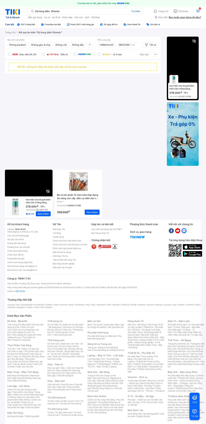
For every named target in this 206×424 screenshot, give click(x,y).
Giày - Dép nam (56, 381)
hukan (29, 307)
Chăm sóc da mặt (15, 389)
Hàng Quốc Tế (135, 321)
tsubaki (48, 307)
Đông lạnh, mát (27, 354)
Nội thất (100, 380)
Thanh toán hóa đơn (137, 380)
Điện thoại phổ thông (22, 378)
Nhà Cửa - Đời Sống (98, 372)
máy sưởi (172, 400)
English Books (143, 416)
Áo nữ (50, 324)
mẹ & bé (56, 17)
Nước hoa (17, 405)
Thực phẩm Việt (31, 351)
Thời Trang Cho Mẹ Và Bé (19, 324)
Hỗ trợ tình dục (30, 405)
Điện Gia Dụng (15, 412)
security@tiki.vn (30, 270)
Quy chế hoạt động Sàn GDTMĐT (106, 229)
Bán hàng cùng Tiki (100, 233)
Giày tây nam (67, 384)
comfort (190, 305)
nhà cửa (78, 17)
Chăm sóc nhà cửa (24, 366)
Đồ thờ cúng (98, 388)
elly (87, 305)
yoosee (167, 305)
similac (181, 305)
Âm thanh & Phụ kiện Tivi (179, 324)
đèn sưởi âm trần (180, 417)
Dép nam (62, 387)
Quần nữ (67, 324)
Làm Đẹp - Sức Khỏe (18, 386)
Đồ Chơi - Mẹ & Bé (17, 321)
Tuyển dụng (58, 237)
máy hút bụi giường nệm (185, 411)
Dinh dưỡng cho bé (21, 332)
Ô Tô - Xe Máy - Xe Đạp (141, 396)
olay (175, 305)
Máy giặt (177, 330)
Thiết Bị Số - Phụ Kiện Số (141, 353)
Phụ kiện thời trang (98, 332)
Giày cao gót (53, 368)
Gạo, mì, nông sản (22, 356)
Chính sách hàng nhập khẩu (20, 262)
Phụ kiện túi (76, 403)
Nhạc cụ (109, 388)
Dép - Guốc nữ (67, 368)
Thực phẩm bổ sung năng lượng (186, 362)
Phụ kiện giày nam (61, 389)
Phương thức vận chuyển (18, 247)
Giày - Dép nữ (55, 364)
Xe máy (136, 402)
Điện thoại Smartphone (17, 375)
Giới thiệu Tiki (59, 229)
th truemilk (39, 305)
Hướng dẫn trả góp (16, 258)
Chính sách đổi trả (15, 255)
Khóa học (152, 380)
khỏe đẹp (67, 17)
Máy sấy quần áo (182, 335)
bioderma (80, 305)
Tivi (174, 332)
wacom (150, 305)
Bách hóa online (141, 337)
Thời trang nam (55, 340)
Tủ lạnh (176, 327)
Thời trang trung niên (62, 335)
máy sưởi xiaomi (188, 410)
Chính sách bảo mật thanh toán (67, 241)
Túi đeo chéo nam (63, 412)
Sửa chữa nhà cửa (101, 378)
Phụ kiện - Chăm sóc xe (139, 400)
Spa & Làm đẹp (147, 383)
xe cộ (47, 17)
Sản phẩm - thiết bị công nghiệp (146, 341)
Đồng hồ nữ (103, 347)
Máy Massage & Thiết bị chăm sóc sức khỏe (25, 395)
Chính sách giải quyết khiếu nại (67, 248)
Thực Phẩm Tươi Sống (19, 345)
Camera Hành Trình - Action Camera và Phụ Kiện (185, 380)
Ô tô (143, 402)
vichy (36, 307)
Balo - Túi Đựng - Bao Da (184, 383)
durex (71, 305)
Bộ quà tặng (100, 412)
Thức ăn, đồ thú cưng (22, 364)
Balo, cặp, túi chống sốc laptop (106, 325)
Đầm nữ (57, 324)
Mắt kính (113, 336)
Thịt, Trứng (22, 349)
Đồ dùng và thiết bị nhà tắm (106, 383)
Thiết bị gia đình (32, 416)
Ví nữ (77, 401)
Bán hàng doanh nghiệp (64, 263)
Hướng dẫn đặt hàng (16, 243)
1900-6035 (20, 229)
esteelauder (27, 305)
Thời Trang (152, 324)
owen (56, 305)
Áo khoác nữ (69, 327)
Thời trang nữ (54, 321)
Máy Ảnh (192, 391)
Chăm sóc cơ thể (21, 394)
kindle (134, 305)
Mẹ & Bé (145, 335)
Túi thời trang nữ (56, 397)
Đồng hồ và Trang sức (100, 344)
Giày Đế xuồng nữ (65, 375)
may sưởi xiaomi (181, 407)
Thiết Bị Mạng (103, 364)
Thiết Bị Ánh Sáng (186, 378)
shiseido (11, 307)
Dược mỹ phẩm (33, 407)
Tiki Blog (57, 233)
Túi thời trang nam (57, 409)
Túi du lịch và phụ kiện (103, 324)
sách (87, 17)
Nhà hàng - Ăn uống (143, 386)
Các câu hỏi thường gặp (18, 235)
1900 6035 (20, 291)
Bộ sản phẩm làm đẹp (24, 406)
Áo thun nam (53, 344)
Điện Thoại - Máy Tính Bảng (22, 372)
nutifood (125, 305)
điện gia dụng (35, 17)
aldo (109, 305)
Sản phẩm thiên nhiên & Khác (23, 398)
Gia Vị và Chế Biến (101, 405)
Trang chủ (163, 11)
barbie (49, 305)
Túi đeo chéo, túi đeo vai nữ (60, 401)
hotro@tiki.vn (31, 266)
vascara (11, 305)
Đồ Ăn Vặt (97, 407)
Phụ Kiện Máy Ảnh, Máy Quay (181, 375)
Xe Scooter (152, 402)
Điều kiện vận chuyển (62, 267)
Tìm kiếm (135, 11)
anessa (158, 305)
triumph (116, 305)
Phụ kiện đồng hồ (101, 350)
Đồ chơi (35, 324)
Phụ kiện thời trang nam (105, 337)
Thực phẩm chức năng (22, 392)
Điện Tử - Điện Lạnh (179, 321)
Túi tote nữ (64, 403)
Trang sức (92, 347)
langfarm (21, 307)
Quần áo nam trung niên (64, 356)
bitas (197, 305)
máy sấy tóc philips (188, 402)
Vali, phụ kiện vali (116, 327)
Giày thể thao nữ (190, 361)
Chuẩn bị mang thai (22, 340)
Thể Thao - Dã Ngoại (179, 340)
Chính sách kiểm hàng (17, 251)
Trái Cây (11, 349)
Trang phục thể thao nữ (178, 344)
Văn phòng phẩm (151, 414)
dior (18, 305)
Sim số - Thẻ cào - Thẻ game (151, 391)
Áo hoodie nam (60, 349)
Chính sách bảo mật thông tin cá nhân (70, 244)
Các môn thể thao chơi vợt (186, 357)
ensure (63, 305)
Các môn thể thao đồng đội (186, 356)
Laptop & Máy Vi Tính (149, 340)
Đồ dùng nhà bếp (15, 416)
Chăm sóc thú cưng (96, 400)
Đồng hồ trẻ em (117, 350)
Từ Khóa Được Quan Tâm (181, 396)
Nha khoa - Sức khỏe (144, 388)
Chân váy (67, 330)
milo (93, 305)
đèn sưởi (181, 400)
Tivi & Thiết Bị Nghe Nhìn (144, 343)
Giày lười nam (53, 384)
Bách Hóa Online (97, 396)
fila (42, 307)
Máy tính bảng (19, 380)
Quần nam (65, 344)
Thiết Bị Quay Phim (184, 388)
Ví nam (50, 412)
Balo (90, 324)
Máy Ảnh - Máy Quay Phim (182, 372)
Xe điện (154, 400)
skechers (101, 305)
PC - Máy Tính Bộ (100, 366)
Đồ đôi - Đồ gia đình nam (68, 351)
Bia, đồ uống (17, 359)
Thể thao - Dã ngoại (141, 330)
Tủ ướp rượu (196, 335)
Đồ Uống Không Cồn (104, 410)
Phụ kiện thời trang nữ (97, 336)
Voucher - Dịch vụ (137, 377)
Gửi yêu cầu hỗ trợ (15, 239)
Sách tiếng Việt (134, 414)
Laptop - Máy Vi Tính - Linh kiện (106, 355)
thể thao (96, 17)
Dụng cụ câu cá (181, 354)
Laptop (113, 366)
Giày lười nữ (71, 373)
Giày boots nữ (58, 373)
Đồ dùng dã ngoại (186, 346)
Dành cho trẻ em (20, 361)
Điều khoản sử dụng (62, 252)
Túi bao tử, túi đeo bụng (72, 415)
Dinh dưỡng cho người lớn (24, 335)
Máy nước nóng (185, 332)
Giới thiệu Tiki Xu (60, 256)
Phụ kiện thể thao (186, 349)
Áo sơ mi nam (65, 346)
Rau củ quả (17, 351)
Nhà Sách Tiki (135, 410)
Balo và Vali (94, 321)
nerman (141, 305)
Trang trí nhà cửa (95, 375)
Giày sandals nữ (63, 370)
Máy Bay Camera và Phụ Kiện (185, 389)
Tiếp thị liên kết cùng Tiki (64, 260)
